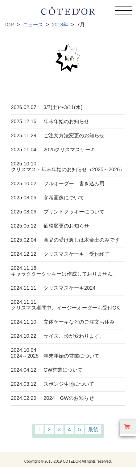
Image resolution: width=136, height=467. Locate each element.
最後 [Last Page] (93, 429)
